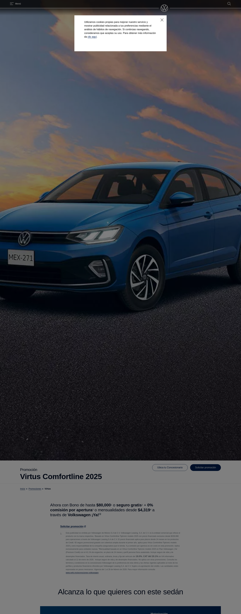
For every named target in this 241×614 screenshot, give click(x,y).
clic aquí (92, 36)
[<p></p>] (162, 20)
